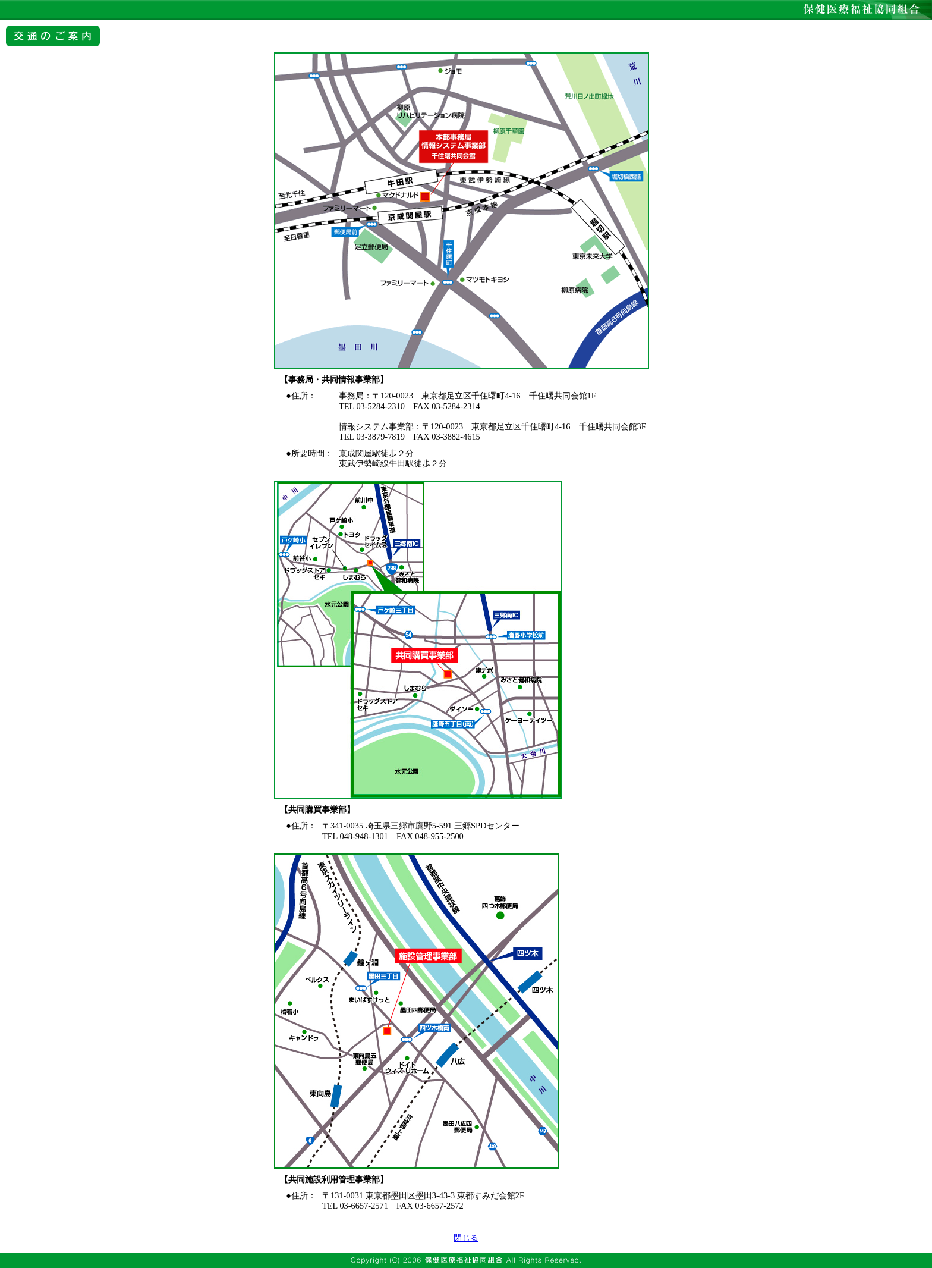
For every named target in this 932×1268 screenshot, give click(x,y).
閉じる (466, 1237)
